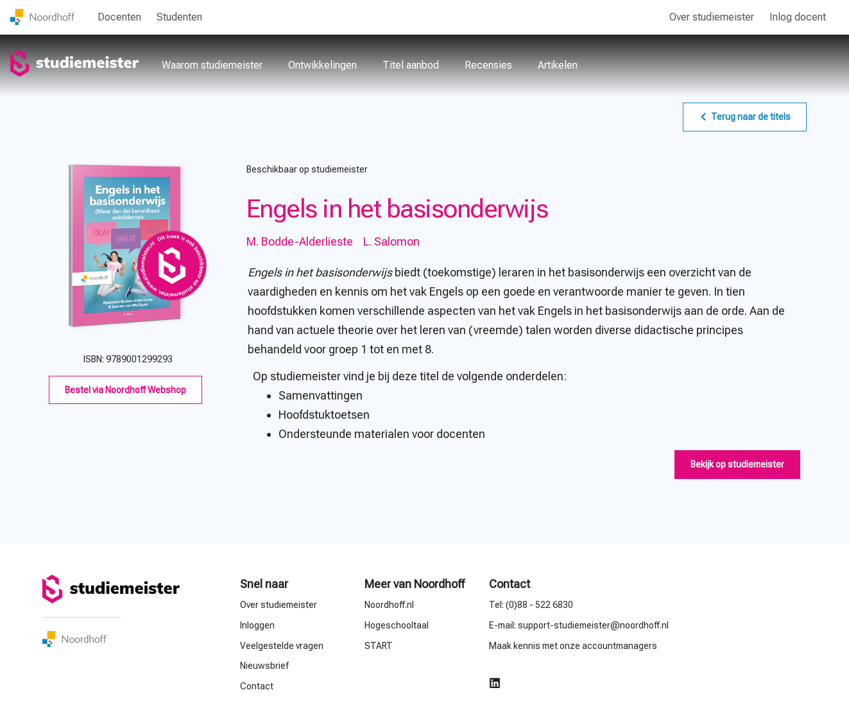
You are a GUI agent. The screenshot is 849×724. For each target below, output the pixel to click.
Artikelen (558, 65)
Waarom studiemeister (212, 65)
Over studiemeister (711, 17)
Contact (509, 584)
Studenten (179, 17)
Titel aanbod (410, 65)
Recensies (488, 65)
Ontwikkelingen (322, 65)
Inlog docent (797, 17)
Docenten (119, 17)
